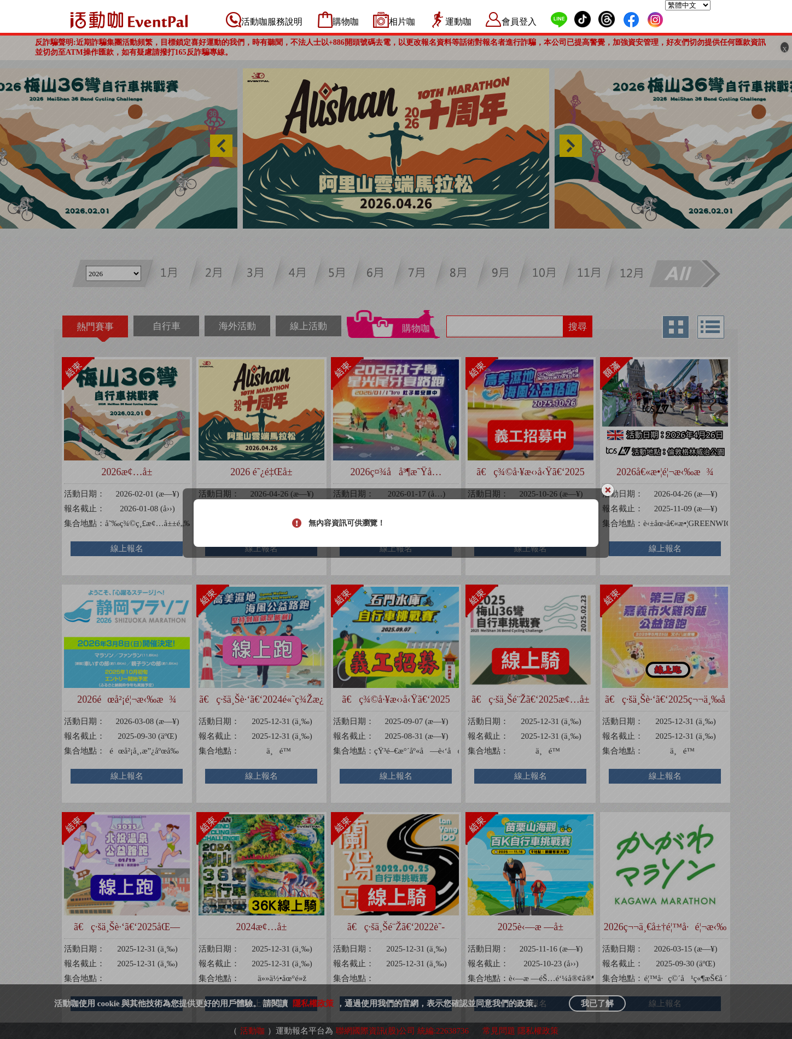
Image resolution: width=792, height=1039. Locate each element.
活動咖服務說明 (271, 21)
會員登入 (519, 21)
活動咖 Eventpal (129, 19)
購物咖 (346, 21)
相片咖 (402, 21)
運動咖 (458, 21)
